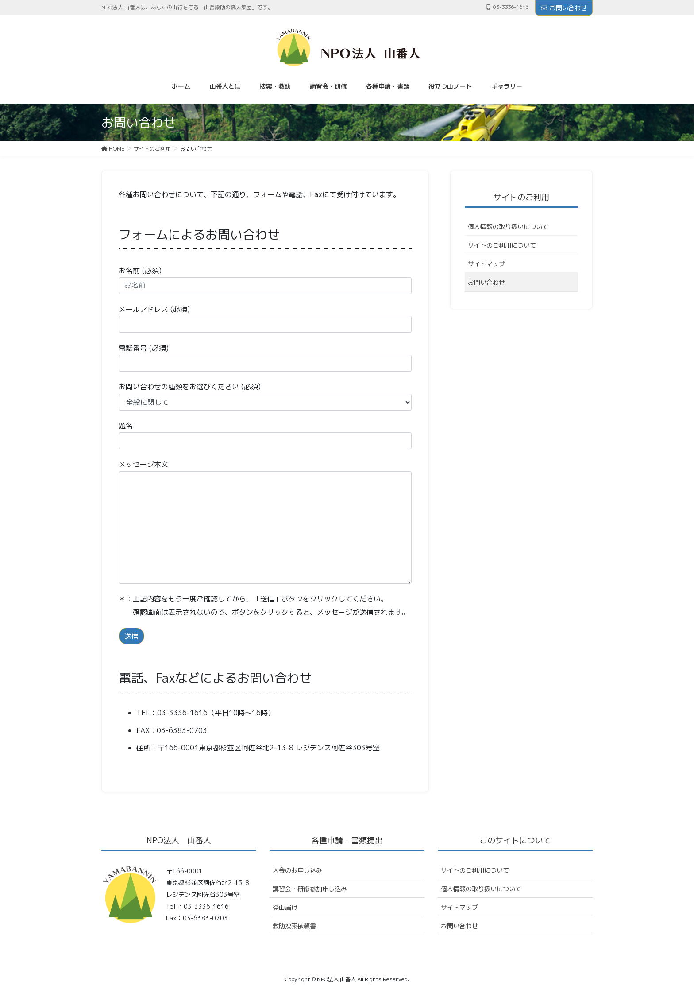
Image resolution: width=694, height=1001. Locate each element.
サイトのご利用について (502, 245)
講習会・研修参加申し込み (310, 889)
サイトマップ (486, 264)
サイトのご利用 (521, 197)
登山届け (285, 907)
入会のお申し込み (297, 870)
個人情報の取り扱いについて (508, 226)
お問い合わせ (564, 8)
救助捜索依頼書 (294, 926)
